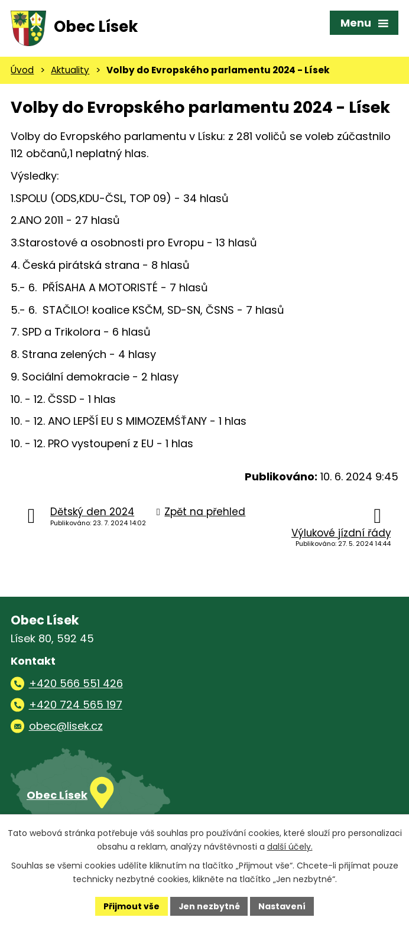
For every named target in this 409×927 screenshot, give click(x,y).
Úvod (22, 72)
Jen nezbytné (209, 906)
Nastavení (282, 906)
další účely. (290, 847)
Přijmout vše (131, 906)
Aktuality (70, 72)
